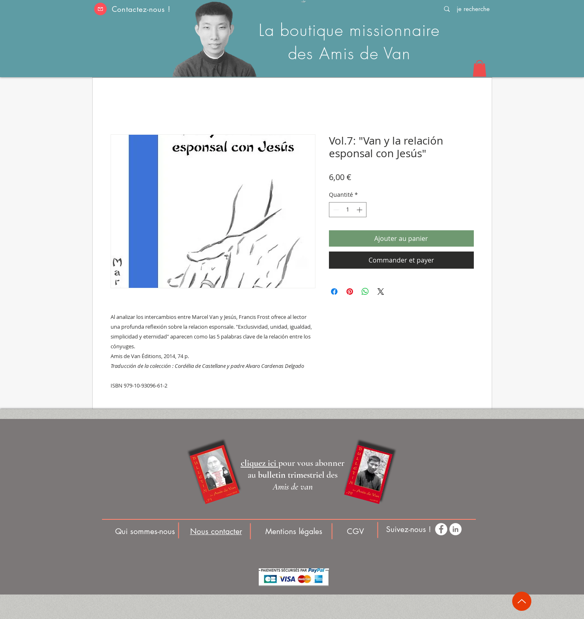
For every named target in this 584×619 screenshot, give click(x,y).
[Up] (521, 601)
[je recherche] (473, 9)
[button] (100, 9)
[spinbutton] (347, 210)
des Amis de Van (349, 53)
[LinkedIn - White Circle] (455, 529)
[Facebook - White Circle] (441, 529)
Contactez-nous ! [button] (141, 9)
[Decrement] (335, 210)
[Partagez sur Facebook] (334, 291)
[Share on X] (381, 291)
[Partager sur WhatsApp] (365, 291)
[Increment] (360, 210)
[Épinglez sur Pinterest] (350, 291)
